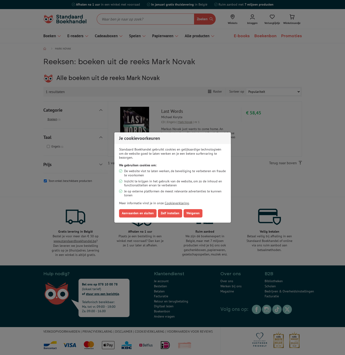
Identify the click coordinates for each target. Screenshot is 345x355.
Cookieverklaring (177, 203)
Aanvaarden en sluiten (138, 213)
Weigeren (193, 213)
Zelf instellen (170, 213)
